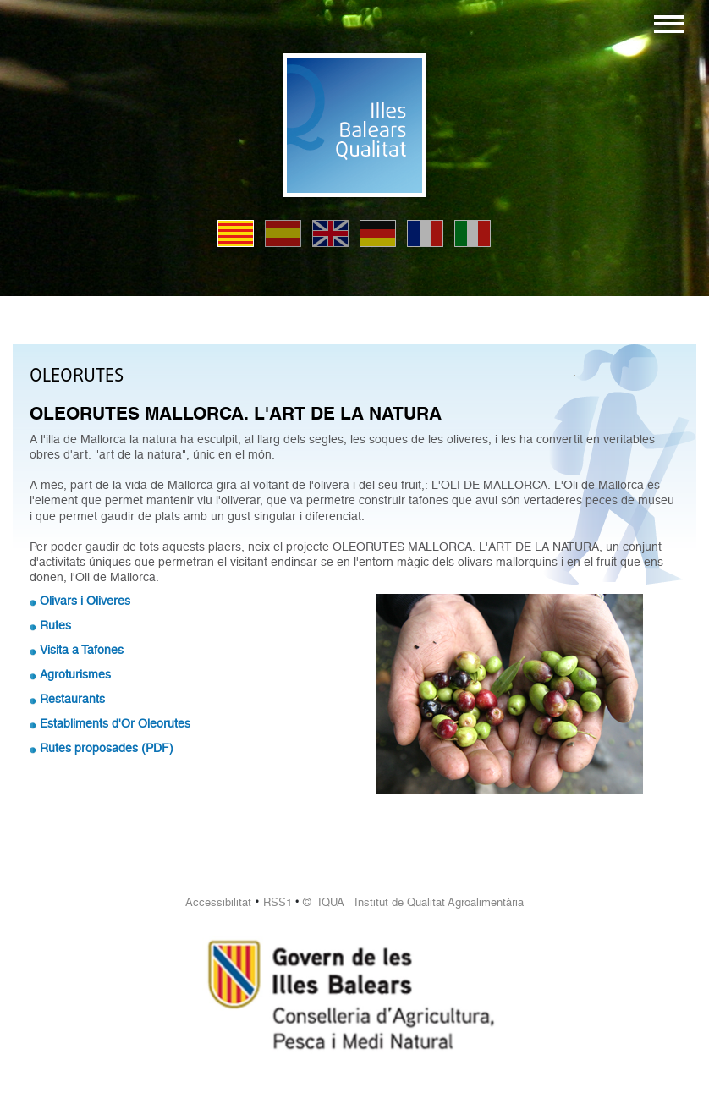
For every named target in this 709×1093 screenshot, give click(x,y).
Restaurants (72, 699)
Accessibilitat (218, 902)
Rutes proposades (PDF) (106, 748)
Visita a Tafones (82, 649)
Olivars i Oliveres (85, 600)
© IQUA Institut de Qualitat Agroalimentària (413, 902)
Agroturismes (75, 674)
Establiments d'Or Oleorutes (115, 723)
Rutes (55, 625)
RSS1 (277, 902)
